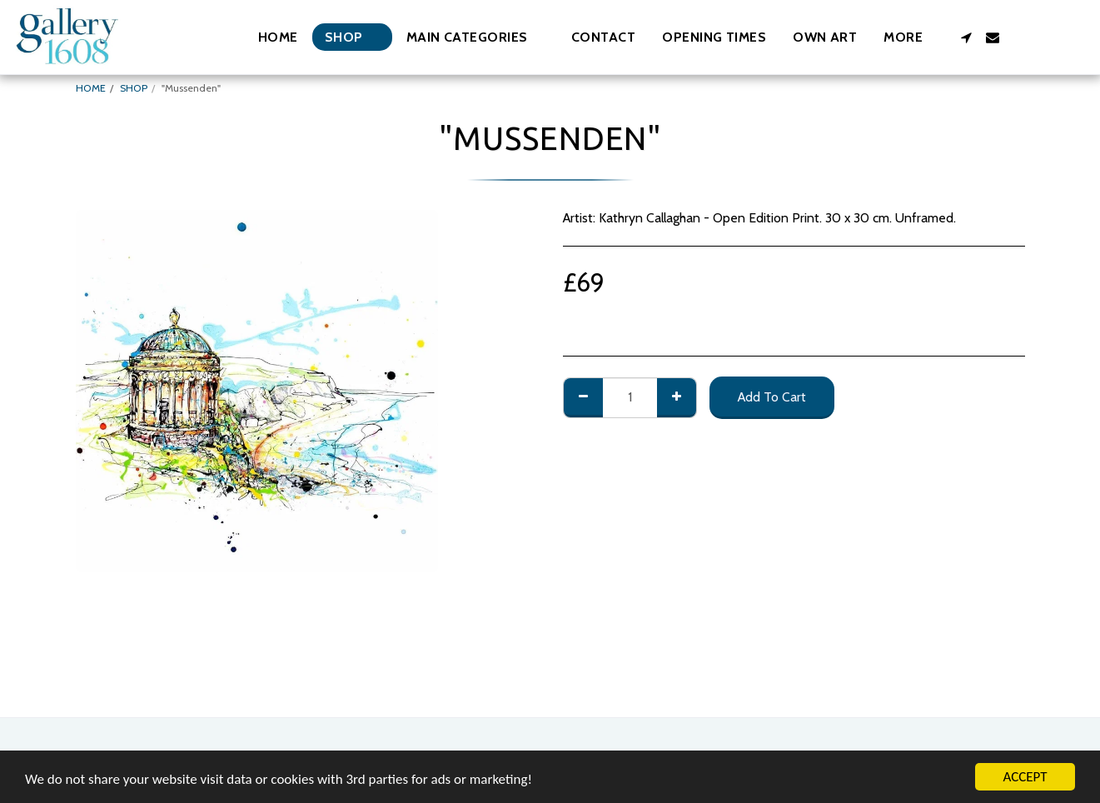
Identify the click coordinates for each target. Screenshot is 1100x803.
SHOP (133, 88)
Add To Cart (772, 397)
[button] (475, 37)
